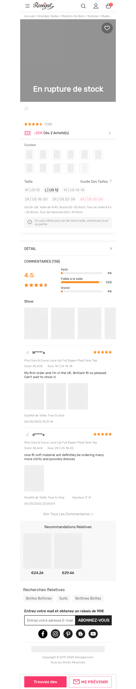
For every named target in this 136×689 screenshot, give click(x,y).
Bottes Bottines (39, 598)
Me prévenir (94, 681)
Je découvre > (72, 133)
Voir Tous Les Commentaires (68, 514)
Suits (63, 598)
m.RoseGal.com (47, 6)
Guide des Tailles (94, 181)
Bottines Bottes (88, 598)
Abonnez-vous (93, 620)
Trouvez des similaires (45, 683)
